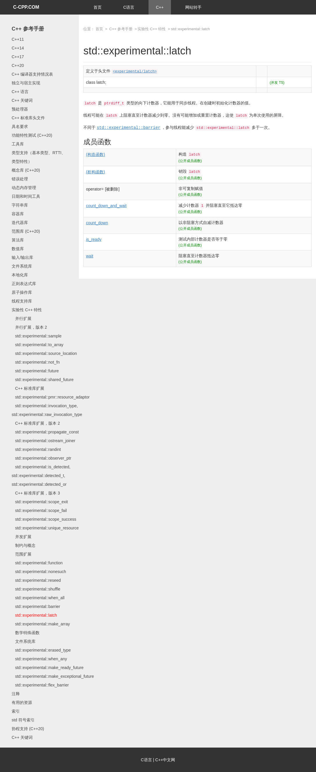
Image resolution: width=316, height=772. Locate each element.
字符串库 (20, 205)
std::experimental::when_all (38, 597)
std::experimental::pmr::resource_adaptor (51, 397)
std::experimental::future (35, 371)
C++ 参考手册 (28, 29)
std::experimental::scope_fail (39, 510)
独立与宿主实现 (26, 83)
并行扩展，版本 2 (29, 327)
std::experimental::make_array (41, 624)
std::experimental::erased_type (41, 650)
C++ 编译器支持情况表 (32, 74)
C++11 (18, 39)
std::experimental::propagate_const (45, 432)
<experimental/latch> (135, 72)
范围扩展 (21, 554)
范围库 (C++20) (26, 231)
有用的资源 (22, 702)
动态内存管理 (24, 187)
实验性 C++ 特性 (27, 309)
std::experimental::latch (34, 615)
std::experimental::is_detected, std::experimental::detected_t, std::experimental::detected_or (41, 476)
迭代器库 (20, 222)
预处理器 (20, 109)
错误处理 (20, 179)
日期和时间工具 (26, 196)
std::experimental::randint (36, 449)
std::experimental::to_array (37, 344)
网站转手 (193, 7)
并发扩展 (21, 536)
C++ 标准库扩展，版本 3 (36, 493)
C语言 (128, 7)
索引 (16, 711)
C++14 (18, 48)
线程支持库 (22, 301)
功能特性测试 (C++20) (32, 135)
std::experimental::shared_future (42, 379)
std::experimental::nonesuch (39, 571)
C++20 (18, 65)
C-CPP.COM (26, 7)
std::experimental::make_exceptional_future (53, 676)
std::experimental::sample (36, 336)
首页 (97, 7)
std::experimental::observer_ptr (41, 458)
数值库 (18, 248)
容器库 (18, 213)
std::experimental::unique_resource (45, 528)
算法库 (18, 240)
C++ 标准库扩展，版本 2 (36, 423)
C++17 (18, 56)
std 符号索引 (23, 720)
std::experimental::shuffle (36, 589)
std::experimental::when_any (39, 659)
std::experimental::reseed (36, 580)
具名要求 (20, 126)
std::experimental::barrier (36, 606)
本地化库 (20, 275)
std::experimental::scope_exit (40, 501)
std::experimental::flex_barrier (40, 685)
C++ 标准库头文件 (28, 117)
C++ (159, 7)
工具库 (18, 144)
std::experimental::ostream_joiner (43, 440)
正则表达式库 (24, 283)
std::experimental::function (37, 563)
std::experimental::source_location (44, 353)
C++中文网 (165, 759)
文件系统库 (22, 266)
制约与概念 (24, 545)
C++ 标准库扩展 (28, 388)
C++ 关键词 (22, 100)
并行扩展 (21, 318)
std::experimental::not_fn (36, 362)
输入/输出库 (22, 257)
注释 (16, 693)
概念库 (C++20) (26, 170)
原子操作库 (22, 292)
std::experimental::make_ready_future (48, 667)
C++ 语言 (20, 91)
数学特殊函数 (26, 632)
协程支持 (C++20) (28, 728)
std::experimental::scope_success (44, 519)
